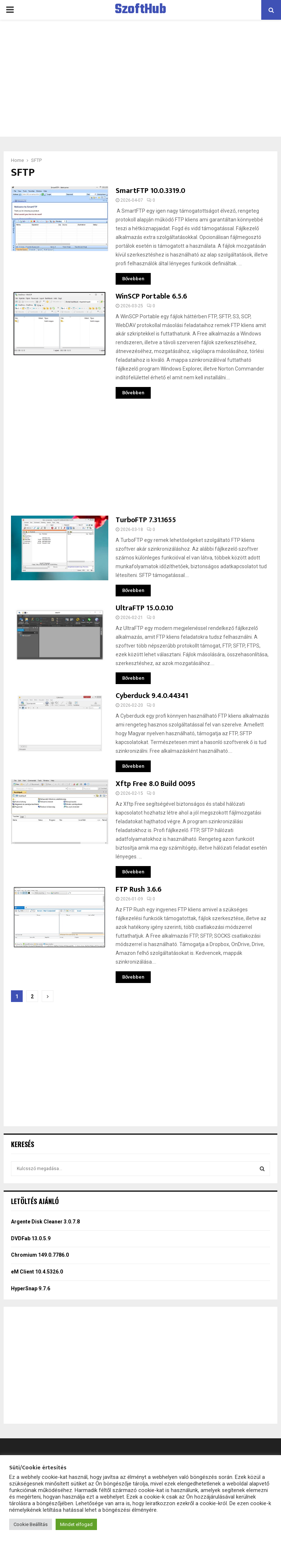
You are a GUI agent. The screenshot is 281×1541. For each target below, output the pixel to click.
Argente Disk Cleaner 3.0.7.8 (45, 1222)
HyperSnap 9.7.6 (30, 1288)
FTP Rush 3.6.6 (138, 889)
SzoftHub (140, 10)
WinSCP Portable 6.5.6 (151, 296)
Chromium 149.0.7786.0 (40, 1255)
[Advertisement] (140, 78)
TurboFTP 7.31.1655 (146, 520)
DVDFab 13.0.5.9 (30, 1238)
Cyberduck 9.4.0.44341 (152, 696)
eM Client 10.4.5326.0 (37, 1272)
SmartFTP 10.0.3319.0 (150, 191)
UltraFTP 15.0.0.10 (144, 608)
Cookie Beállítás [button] (31, 1524)
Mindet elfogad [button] (76, 1524)
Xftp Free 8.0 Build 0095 (155, 784)
